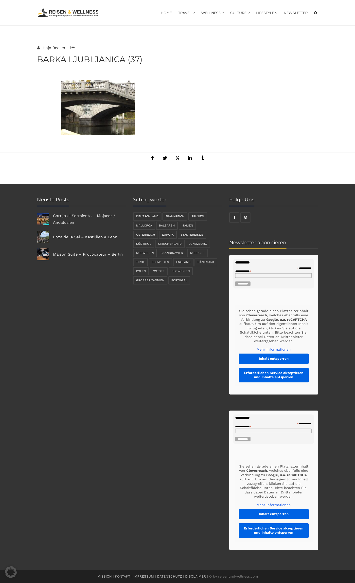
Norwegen (145, 253)
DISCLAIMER (195, 576)
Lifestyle (266, 13)
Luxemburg (198, 243)
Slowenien (181, 271)
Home (166, 13)
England (183, 262)
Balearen (167, 225)
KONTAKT (122, 576)
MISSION (104, 576)
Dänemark (205, 262)
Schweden (160, 262)
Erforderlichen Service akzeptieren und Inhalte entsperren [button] (273, 375)
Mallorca (144, 225)
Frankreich (174, 216)
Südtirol (143, 243)
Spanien (197, 216)
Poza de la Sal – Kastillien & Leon (85, 237)
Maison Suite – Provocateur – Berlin (88, 254)
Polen (141, 271)
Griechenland (170, 243)
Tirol (140, 262)
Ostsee (159, 271)
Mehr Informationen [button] (274, 349)
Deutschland (147, 216)
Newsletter (296, 13)
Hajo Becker (53, 47)
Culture (240, 13)
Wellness (212, 13)
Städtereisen (192, 234)
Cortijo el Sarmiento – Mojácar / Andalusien (84, 219)
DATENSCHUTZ (169, 576)
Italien (187, 225)
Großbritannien (150, 280)
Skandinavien (172, 253)
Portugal (179, 280)
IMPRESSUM (143, 576)
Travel (186, 13)
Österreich (145, 234)
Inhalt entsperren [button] (274, 358)
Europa (168, 234)
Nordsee (197, 253)
